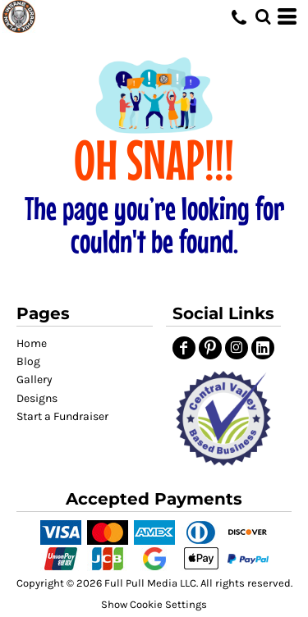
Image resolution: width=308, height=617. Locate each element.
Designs (36, 398)
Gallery (34, 379)
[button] (223, 418)
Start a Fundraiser (62, 416)
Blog (28, 361)
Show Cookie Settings (154, 604)
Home (31, 343)
